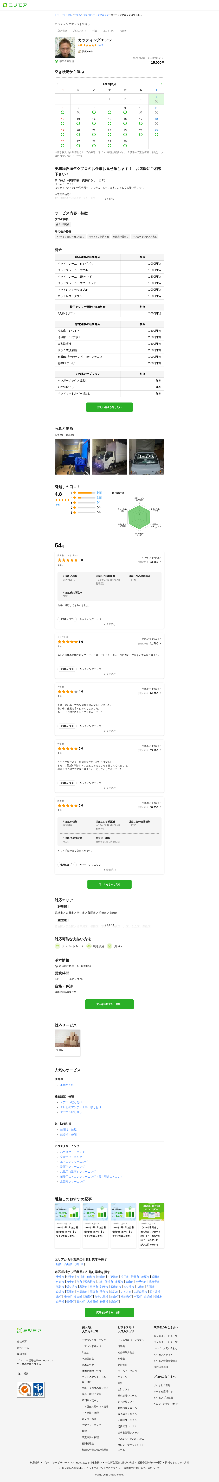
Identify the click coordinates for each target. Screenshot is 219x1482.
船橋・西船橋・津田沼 (69, 1264)
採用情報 (22, 1354)
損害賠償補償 (161, 1366)
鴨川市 (60, 1286)
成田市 (156, 1276)
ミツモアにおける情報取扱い (86, 1462)
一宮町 (138, 1296)
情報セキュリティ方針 (177, 1462)
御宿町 (104, 1301)
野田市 (135, 1276)
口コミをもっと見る (109, 884)
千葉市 (60, 1276)
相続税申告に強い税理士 (95, 1449)
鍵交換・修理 (68, 1134)
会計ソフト (124, 1389)
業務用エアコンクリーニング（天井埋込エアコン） (91, 1176)
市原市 (119, 1281)
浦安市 (104, 1286)
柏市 (85, 15)
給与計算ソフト (126, 1401)
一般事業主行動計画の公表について (140, 1468)
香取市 (104, 1291)
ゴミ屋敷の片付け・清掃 (95, 1406)
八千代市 (141, 1281)
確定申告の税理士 (91, 1437)
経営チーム (23, 1347)
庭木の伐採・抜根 (91, 1371)
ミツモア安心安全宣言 (166, 1360)
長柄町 (70, 1301)
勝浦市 (109, 1281)
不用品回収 (67, 1084)
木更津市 (113, 1276)
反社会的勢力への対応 (150, 1462)
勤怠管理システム (127, 1395)
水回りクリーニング (72, 1181)
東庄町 (88, 1296)
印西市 (151, 1286)
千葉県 (77, 15)
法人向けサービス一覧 (166, 1342)
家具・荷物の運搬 (91, 1394)
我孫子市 (154, 1281)
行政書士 (122, 1346)
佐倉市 (60, 1281)
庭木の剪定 (88, 1364)
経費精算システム (127, 1408)
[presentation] (62, 31)
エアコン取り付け (71, 1102)
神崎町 (68, 1296)
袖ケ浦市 (128, 1286)
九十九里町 (101, 1296)
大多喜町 (92, 1301)
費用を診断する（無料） (109, 1004)
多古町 (78, 1296)
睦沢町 (148, 1296)
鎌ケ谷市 (71, 1286)
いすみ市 (126, 1291)
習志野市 (89, 1281)
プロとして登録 (162, 1385)
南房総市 (82, 1291)
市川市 (81, 1276)
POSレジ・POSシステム (131, 1438)
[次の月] (161, 84)
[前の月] (57, 84)
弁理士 (121, 1358)
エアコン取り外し (71, 1112)
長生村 (158, 1296)
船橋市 (91, 1276)
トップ (58, 15)
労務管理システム (127, 1426)
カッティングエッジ (99, 15)
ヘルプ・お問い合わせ (166, 1348)
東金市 (70, 1281)
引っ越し (67, 15)
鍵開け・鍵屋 (68, 1129)
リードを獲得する (163, 1391)
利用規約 (35, 1462)
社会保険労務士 (126, 1352)
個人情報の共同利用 (72, 1468)
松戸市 (125, 1276)
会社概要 (22, 1341)
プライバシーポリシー (55, 1462)
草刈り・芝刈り (90, 1400)
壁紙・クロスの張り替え (95, 1388)
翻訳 (120, 1383)
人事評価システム (127, 1420)
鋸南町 (114, 1301)
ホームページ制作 (127, 1371)
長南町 (81, 1301)
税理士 (85, 1431)
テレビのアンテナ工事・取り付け (80, 1107)
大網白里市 (140, 1291)
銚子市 (70, 1276)
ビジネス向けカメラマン (131, 1340)
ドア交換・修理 (90, 1412)
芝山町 (114, 1296)
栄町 (59, 1296)
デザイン (122, 1377)
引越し (85, 1352)
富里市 (70, 1291)
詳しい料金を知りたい (109, 407)
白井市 (60, 1291)
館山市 (101, 1276)
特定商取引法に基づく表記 (119, 1462)
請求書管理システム (128, 1432)
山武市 (114, 1291)
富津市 (94, 1286)
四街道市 (115, 1286)
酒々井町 (154, 1291)
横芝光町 (126, 1296)
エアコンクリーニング (74, 1161)
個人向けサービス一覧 (166, 1336)
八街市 (140, 1286)
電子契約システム (127, 1414)
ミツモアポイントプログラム (102, 1468)
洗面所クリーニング (72, 1166)
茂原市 (145, 1276)
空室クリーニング (71, 1156)
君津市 (83, 1286)
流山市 (129, 1281)
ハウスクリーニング (72, 1152)
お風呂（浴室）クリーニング (78, 1171)
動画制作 (122, 1364)
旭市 (79, 1281)
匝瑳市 (94, 1291)
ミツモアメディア (163, 1354)
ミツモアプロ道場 (163, 1397)
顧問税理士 (88, 1443)
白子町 (60, 1301)
